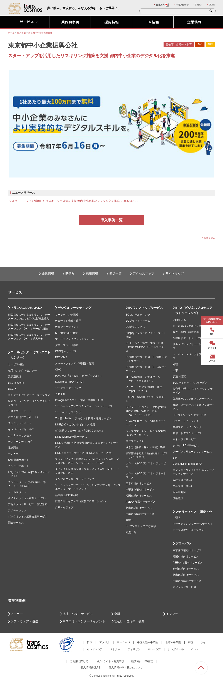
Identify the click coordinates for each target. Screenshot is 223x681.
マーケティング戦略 (67, 314)
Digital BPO (179, 319)
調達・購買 (179, 376)
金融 (117, 614)
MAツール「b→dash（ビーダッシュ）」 (79, 375)
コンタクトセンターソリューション (29, 394)
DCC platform (16, 382)
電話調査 (13, 447)
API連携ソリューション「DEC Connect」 (79, 430)
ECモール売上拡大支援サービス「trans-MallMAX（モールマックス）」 (145, 346)
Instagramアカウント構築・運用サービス (79, 400)
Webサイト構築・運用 (68, 320)
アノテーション (17, 510)
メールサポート (17, 492)
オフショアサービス (184, 587)
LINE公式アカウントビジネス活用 (75, 424)
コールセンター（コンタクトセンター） (30, 354)
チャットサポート (18, 466)
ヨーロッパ (123, 642)
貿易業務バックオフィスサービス (192, 398)
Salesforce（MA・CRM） (70, 381)
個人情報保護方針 (91, 667)
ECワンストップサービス (145, 307)
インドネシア (95, 649)
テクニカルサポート (20, 423)
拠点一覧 (115, 273)
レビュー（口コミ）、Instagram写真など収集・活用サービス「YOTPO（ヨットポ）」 (146, 411)
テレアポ (13, 453)
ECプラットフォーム (138, 320)
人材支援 (60, 394)
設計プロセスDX (182, 479)
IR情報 (69, 273)
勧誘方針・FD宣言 (142, 661)
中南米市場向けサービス (140, 513)
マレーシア (154, 649)
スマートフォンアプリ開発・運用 (74, 363)
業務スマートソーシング (187, 427)
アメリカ (104, 642)
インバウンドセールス (21, 429)
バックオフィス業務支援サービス (27, 516)
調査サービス (16, 522)
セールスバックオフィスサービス (192, 326)
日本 (89, 642)
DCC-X (12, 388)
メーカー (17, 614)
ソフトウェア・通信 (24, 621)
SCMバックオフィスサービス (190, 382)
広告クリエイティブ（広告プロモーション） (81, 501)
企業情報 (48, 273)
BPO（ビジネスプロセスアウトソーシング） (193, 310)
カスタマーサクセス (20, 435)
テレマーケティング (20, 441)
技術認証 (178, 498)
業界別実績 (14, 376)
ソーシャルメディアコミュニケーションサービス (84, 406)
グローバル (183, 543)
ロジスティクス (135, 441)
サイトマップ (175, 273)
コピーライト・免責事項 (109, 661)
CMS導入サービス (66, 351)
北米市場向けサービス (139, 507)
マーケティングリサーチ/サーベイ (193, 523)
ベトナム (115, 649)
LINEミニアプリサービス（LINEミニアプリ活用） (84, 452)
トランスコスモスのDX (26, 307)
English (198, 4)
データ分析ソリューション (188, 529)
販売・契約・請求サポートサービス (194, 332)
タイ (203, 642)
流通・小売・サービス (78, 614)
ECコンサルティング (138, 314)
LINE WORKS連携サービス (71, 436)
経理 (175, 364)
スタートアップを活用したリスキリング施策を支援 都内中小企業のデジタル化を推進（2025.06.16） (75, 201)
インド (195, 649)
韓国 (190, 642)
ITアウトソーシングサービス (189, 414)
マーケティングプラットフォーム (74, 339)
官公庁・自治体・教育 (129, 621)
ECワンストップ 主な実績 (141, 526)
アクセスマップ (143, 273)
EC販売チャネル (135, 326)
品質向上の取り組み (67, 495)
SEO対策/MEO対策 (66, 333)
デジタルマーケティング (74, 307)
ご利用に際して (79, 661)
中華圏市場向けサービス (140, 489)
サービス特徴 (16, 364)
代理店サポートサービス (187, 338)
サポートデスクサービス (187, 433)
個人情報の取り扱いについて (126, 667)
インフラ (172, 614)
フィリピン (133, 649)
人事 (175, 370)
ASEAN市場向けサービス (140, 501)
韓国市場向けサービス (139, 495)
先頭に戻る (209, 238)
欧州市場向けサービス (186, 568)
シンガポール (176, 649)
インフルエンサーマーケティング (74, 479)
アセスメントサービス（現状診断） (29, 504)
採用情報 (92, 273)
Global (212, 4)
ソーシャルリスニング (68, 412)
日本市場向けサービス (139, 483)
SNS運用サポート (18, 459)
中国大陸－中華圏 (147, 642)
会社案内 (162, 4)
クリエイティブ (64, 507)
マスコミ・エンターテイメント (84, 621)
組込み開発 (179, 492)
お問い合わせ (182, 4)
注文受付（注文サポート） (23, 417)
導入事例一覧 (111, 220)
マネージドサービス (184, 439)
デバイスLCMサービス (186, 445)
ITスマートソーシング (186, 421)
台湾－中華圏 (173, 642)
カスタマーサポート (20, 411)
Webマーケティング (67, 326)
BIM (175, 457)
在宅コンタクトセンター (22, 370)
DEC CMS (61, 357)
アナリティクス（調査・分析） (193, 514)
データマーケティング (68, 387)
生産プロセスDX (182, 486)
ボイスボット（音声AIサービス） (27, 498)
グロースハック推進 (67, 345)
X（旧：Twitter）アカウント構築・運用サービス (83, 418)
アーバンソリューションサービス (192, 451)
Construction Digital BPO (187, 463)
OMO (58, 369)
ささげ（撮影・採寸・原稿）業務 (145, 447)
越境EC (130, 520)
